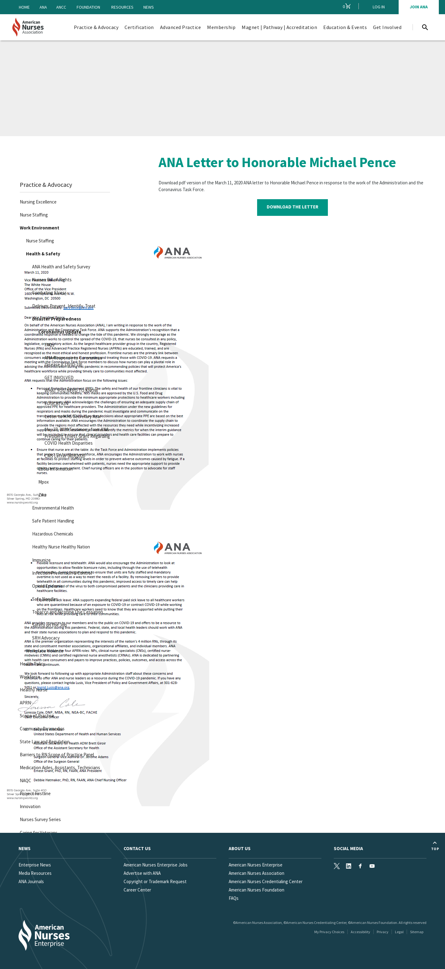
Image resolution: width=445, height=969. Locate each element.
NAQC (24, 779)
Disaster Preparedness (55, 318)
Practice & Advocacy (45, 183)
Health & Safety (42, 253)
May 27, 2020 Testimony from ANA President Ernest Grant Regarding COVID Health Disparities (76, 435)
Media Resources (35, 873)
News (148, 7)
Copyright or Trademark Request (155, 881)
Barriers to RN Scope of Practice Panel (56, 754)
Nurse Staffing (33, 214)
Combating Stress (48, 292)
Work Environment (38, 227)
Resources (122, 7)
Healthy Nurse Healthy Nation (60, 546)
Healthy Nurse (32, 688)
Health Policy (31, 662)
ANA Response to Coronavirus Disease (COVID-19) (72, 360)
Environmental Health (52, 507)
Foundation (88, 7)
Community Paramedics (41, 728)
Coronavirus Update (58, 330)
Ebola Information (54, 468)
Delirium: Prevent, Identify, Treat (62, 305)
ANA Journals (31, 881)
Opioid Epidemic (46, 585)
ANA (43, 7)
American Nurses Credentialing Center (266, 881)
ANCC (61, 7)
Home (24, 7)
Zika (41, 494)
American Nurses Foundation (256, 890)
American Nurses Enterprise (255, 865)
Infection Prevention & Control (61, 572)
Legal (399, 931)
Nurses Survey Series (39, 818)
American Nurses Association (256, 873)
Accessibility (360, 931)
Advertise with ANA (142, 873)
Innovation (29, 805)
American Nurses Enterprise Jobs (156, 865)
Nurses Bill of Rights (50, 279)
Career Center (137, 890)
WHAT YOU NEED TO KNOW (70, 389)
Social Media (348, 848)
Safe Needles (44, 598)
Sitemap (416, 931)
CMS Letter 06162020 (63, 455)
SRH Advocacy (44, 637)
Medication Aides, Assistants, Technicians (59, 767)
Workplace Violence (43, 649)
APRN (24, 701)
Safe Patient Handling (52, 520)
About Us (240, 848)
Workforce (29, 675)
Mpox (42, 481)
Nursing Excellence (37, 201)
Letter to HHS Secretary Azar (71, 415)
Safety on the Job (48, 624)
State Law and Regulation (43, 741)
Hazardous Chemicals (51, 533)
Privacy (382, 931)
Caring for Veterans (37, 831)
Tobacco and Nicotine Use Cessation (66, 611)
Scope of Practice (36, 714)
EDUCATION (55, 402)
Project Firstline (34, 792)
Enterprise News (35, 865)
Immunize (40, 559)
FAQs (48, 343)
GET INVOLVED (57, 376)
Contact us (137, 848)
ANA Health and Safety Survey (60, 266)
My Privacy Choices (329, 931)
